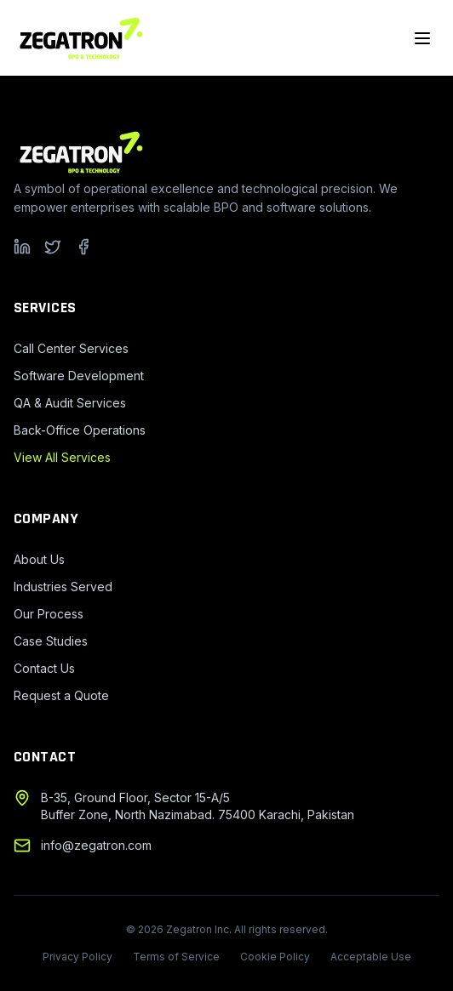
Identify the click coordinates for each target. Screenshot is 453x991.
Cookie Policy (275, 956)
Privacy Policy (77, 956)
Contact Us (44, 668)
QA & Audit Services (70, 403)
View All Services (62, 457)
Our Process (48, 614)
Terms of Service (176, 956)
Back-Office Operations (80, 430)
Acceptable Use (370, 956)
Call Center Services (71, 348)
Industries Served (63, 586)
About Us (39, 559)
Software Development (79, 375)
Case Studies (51, 641)
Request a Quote (61, 695)
